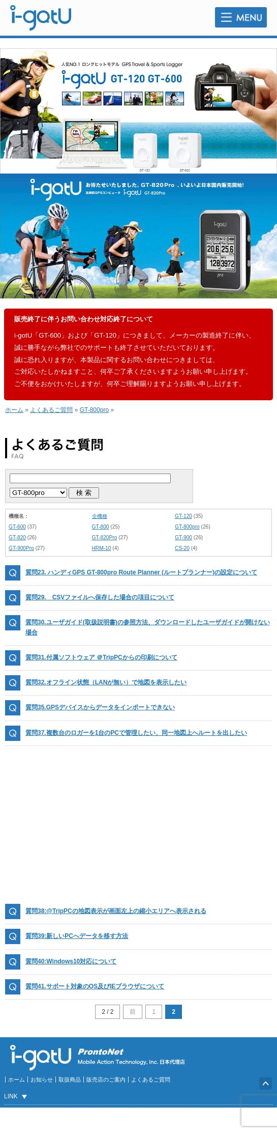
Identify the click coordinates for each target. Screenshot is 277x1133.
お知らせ (41, 1079)
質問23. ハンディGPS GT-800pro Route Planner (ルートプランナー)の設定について (141, 572)
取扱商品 (69, 1079)
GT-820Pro (104, 537)
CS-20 (182, 548)
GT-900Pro (21, 548)
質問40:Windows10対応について (70, 961)
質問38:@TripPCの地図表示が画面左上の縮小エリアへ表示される (115, 911)
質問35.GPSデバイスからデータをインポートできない (100, 707)
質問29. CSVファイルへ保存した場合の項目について (99, 597)
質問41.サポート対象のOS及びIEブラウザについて (94, 986)
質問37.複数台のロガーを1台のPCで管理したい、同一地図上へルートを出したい (136, 732)
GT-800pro (94, 409)
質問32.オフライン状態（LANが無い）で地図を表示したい (106, 682)
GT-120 (183, 516)
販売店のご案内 (106, 1079)
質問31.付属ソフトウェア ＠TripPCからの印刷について (101, 657)
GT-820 (17, 537)
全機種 (99, 516)
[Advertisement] (138, 825)
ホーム (14, 409)
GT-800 (100, 527)
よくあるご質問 (51, 409)
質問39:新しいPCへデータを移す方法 (76, 935)
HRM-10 (101, 548)
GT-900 (183, 537)
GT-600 (17, 527)
